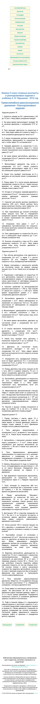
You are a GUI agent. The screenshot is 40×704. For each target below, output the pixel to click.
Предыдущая (7, 625)
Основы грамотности (20, 61)
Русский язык (20, 43)
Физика (20, 47)
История (20, 25)
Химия (20, 50)
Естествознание (20, 18)
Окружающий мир (20, 40)
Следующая (33, 625)
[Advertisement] (20, 80)
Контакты (20, 54)
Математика (20, 29)
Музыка (20, 33)
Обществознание (20, 36)
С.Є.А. (36, 693)
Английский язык (20, 8)
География (20, 15)
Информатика (20, 22)
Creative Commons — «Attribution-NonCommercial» (24, 666)
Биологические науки (20, 64)
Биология (20, 11)
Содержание (20, 625)
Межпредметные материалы (20, 57)
